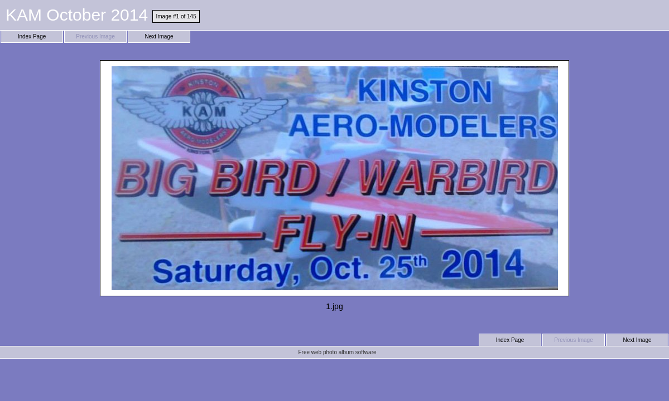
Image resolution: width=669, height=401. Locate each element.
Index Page (32, 36)
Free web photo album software (337, 352)
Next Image (159, 36)
